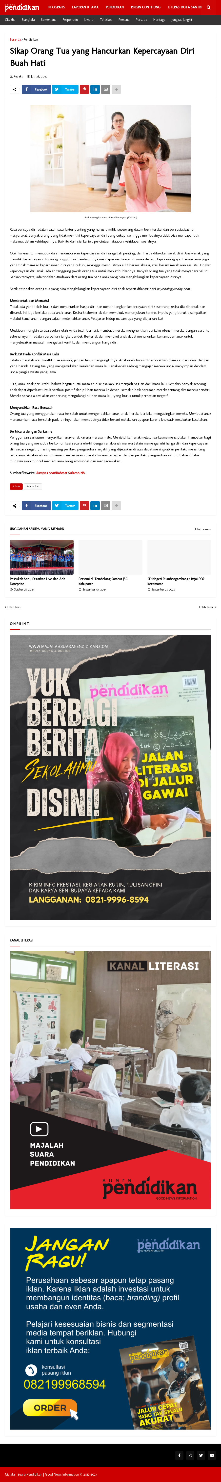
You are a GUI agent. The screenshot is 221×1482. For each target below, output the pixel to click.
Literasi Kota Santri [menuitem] (184, 7)
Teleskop (106, 20)
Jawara (89, 20)
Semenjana (49, 20)
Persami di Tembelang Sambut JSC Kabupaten (103, 581)
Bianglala (28, 20)
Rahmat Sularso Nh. (70, 473)
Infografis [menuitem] (56, 7)
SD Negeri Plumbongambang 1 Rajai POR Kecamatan (175, 581)
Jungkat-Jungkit (182, 20)
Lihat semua (203, 529)
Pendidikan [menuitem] (115, 7)
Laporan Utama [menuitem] (85, 7)
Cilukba (10, 20)
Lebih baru (14, 607)
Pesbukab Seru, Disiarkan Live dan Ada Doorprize (37, 581)
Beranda (15, 39)
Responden (70, 20)
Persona (124, 20)
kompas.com (45, 473)
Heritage (159, 20)
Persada (141, 20)
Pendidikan (31, 39)
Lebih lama (206, 607)
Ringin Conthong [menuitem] (146, 7)
